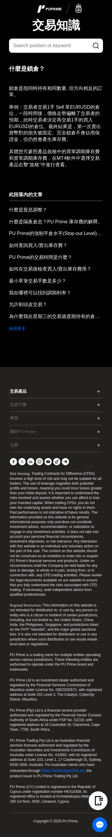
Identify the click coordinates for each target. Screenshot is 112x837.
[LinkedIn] (30, 461)
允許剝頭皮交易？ (28, 304)
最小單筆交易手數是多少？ (37, 280)
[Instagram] (39, 461)
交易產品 (18, 391)
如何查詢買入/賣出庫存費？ (38, 245)
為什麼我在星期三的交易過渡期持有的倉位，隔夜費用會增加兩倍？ (56, 316)
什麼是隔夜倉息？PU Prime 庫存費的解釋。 (55, 221)
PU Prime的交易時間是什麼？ (40, 257)
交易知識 (56, 25)
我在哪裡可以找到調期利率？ (40, 292)
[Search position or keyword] (56, 46)
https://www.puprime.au (63, 770)
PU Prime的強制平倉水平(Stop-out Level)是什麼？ (56, 233)
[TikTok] (56, 461)
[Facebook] (13, 461)
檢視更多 (17, 328)
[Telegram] (65, 461)
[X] (22, 461)
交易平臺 (18, 405)
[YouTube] (48, 461)
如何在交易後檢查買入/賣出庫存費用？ (50, 268)
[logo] (59, 8)
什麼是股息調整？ (28, 209)
